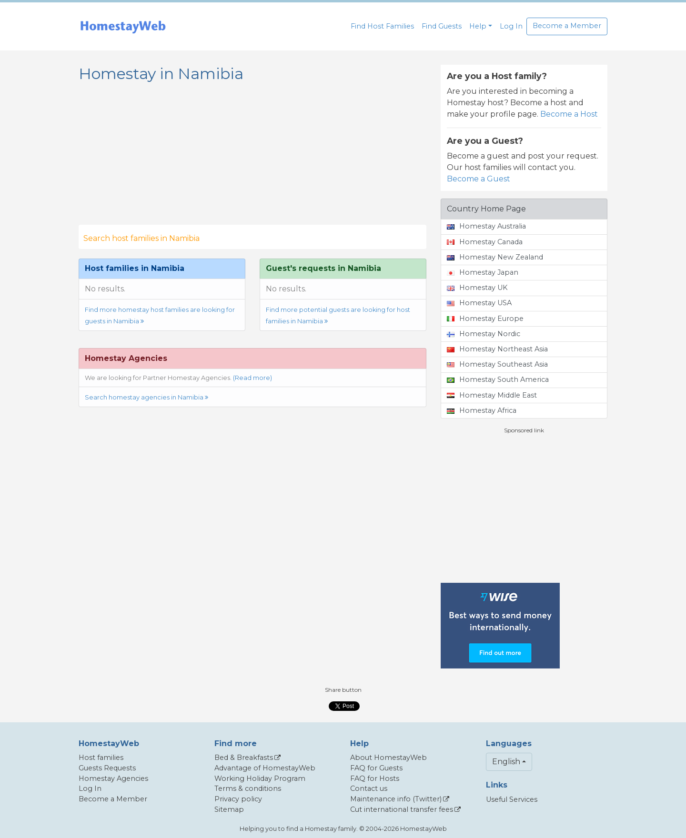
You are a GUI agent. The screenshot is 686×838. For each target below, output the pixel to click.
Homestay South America (498, 379)
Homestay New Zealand (495, 257)
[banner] (123, 26)
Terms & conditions (247, 788)
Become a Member (567, 25)
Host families (101, 757)
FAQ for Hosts (374, 778)
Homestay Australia (486, 226)
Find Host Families (382, 26)
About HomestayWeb (388, 757)
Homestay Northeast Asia (497, 349)
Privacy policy (238, 799)
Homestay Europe (485, 318)
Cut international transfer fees (401, 809)
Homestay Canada (485, 242)
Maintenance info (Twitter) (396, 799)
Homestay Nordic (483, 333)
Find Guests (442, 26)
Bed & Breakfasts (243, 757)
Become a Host (569, 114)
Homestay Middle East (492, 395)
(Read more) (252, 377)
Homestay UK (477, 287)
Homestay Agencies (113, 778)
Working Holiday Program (259, 778)
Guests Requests (107, 768)
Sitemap (229, 809)
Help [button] (477, 26)
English (506, 761)
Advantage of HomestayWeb (264, 768)
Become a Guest (478, 178)
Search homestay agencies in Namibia (146, 397)
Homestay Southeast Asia (497, 364)
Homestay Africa (481, 410)
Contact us (368, 788)
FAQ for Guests (376, 768)
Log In (511, 26)
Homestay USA (479, 303)
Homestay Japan (482, 272)
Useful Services (511, 799)
